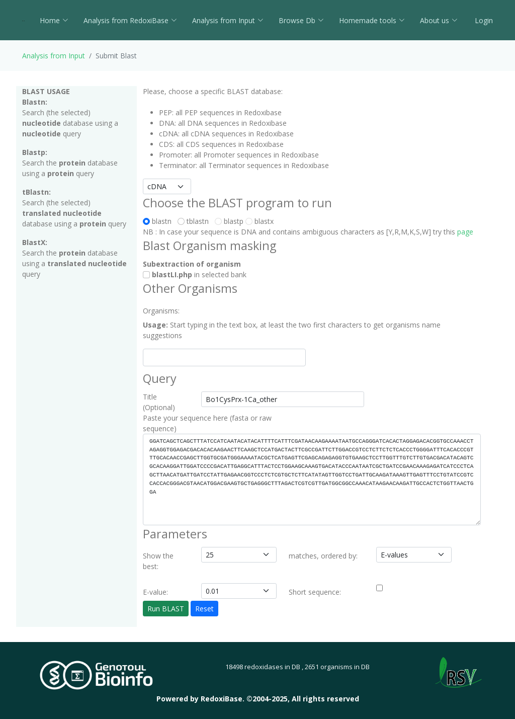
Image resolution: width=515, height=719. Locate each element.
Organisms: (161, 310)
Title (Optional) (159, 402)
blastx (259, 221)
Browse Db (301, 20)
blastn (159, 221)
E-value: (155, 592)
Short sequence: (315, 592)
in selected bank (194, 274)
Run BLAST (165, 608)
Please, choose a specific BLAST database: (213, 91)
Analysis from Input (228, 20)
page (465, 231)
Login (483, 20)
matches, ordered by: (323, 556)
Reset (204, 608)
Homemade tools (372, 20)
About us (439, 20)
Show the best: (158, 561)
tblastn (195, 221)
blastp (229, 221)
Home (54, 20)
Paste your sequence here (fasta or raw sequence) (207, 423)
